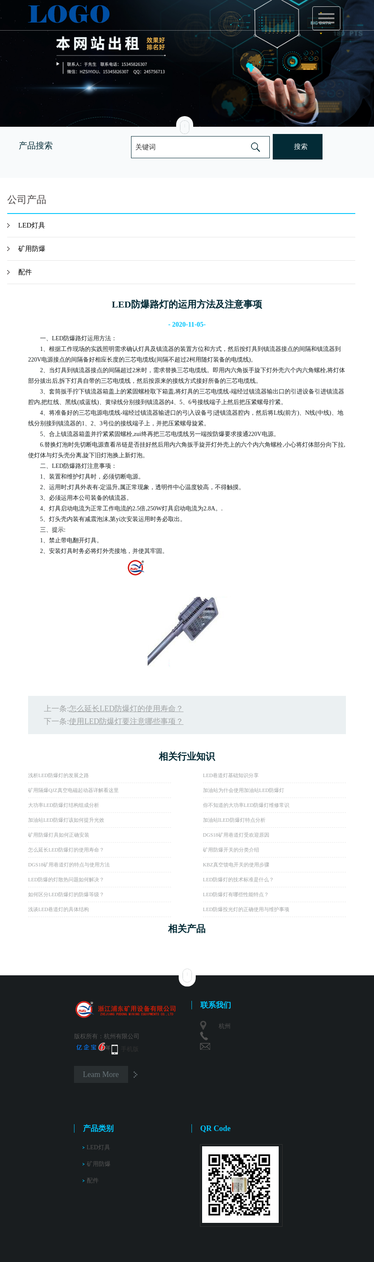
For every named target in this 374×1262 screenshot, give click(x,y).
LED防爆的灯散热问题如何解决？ (66, 880)
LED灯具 (31, 225)
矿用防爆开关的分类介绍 (231, 850)
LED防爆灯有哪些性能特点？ (236, 894)
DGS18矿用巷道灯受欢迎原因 (236, 835)
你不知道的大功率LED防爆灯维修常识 (246, 805)
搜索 (301, 146)
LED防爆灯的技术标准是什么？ (238, 880)
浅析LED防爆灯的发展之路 (58, 775)
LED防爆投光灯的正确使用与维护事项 (246, 909)
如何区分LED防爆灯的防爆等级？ (66, 894)
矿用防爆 (32, 248)
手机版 (130, 1049)
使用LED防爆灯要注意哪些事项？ (126, 721)
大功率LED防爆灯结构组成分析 (63, 805)
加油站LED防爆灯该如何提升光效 (66, 820)
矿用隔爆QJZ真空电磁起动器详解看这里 (73, 790)
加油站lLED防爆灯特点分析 (234, 820)
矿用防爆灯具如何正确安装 (58, 835)
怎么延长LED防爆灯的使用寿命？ (126, 708)
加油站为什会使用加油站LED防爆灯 (243, 790)
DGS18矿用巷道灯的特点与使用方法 (69, 865)
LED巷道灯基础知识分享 (231, 775)
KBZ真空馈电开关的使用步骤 (236, 865)
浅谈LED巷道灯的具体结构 (58, 909)
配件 (25, 272)
